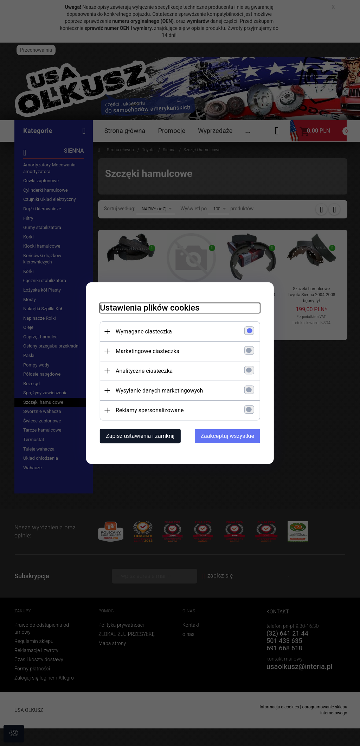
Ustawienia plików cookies (149, 308)
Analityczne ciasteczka (143, 371)
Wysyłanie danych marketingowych (158, 390)
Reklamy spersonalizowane (149, 410)
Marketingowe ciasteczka (147, 351)
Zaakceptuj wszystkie (228, 436)
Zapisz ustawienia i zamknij (139, 436)
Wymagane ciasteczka (143, 331)
